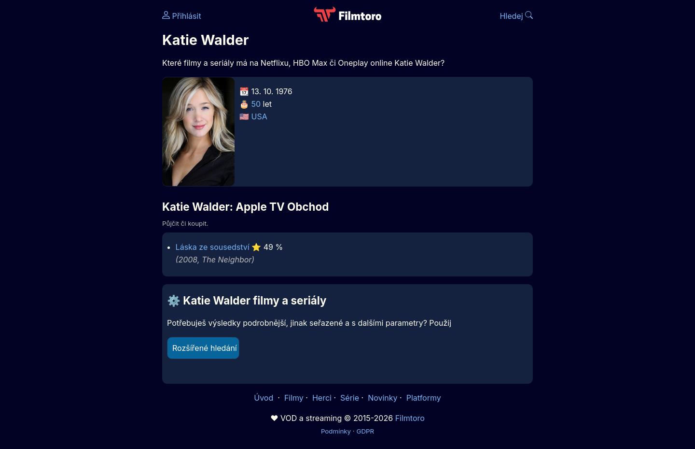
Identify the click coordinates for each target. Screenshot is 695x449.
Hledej (516, 16)
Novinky (382, 398)
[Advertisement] (92, 149)
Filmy (294, 398)
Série (349, 398)
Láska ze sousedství (213, 247)
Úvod (264, 398)
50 (256, 104)
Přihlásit (181, 16)
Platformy (423, 398)
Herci (322, 398)
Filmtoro (410, 418)
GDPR (365, 431)
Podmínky (336, 431)
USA (259, 116)
